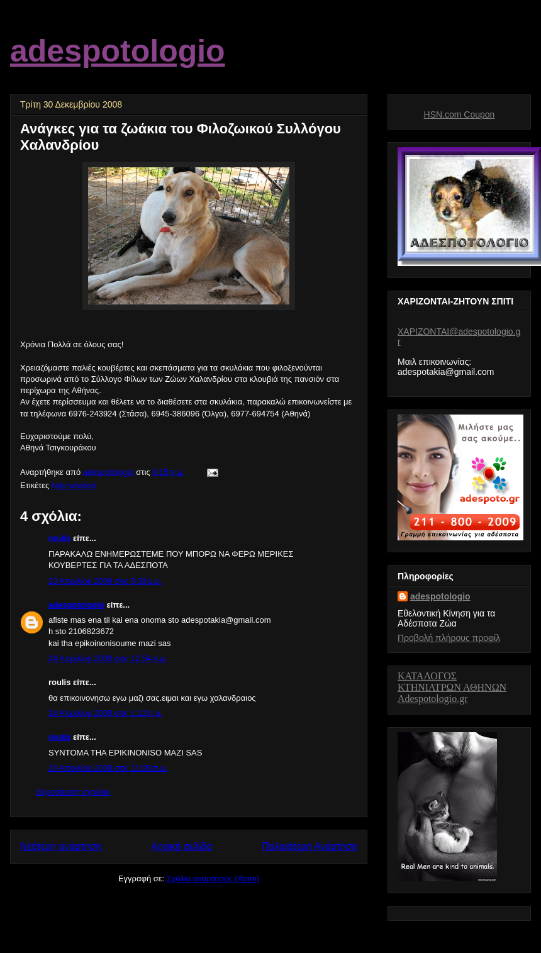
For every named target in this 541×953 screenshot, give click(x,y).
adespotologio (117, 51)
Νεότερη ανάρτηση (60, 846)
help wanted (74, 485)
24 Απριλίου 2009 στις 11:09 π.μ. (107, 767)
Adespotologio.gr (433, 698)
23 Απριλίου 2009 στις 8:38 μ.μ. (105, 581)
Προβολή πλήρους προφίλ (449, 638)
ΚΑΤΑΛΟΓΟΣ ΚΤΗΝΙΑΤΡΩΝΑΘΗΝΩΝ (452, 682)
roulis (59, 538)
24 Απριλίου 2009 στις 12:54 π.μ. (107, 658)
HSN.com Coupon (459, 114)
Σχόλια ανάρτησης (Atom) (213, 878)
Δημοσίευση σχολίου (73, 791)
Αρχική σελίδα (181, 846)
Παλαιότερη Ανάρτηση (309, 846)
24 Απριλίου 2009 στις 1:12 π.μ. (105, 713)
